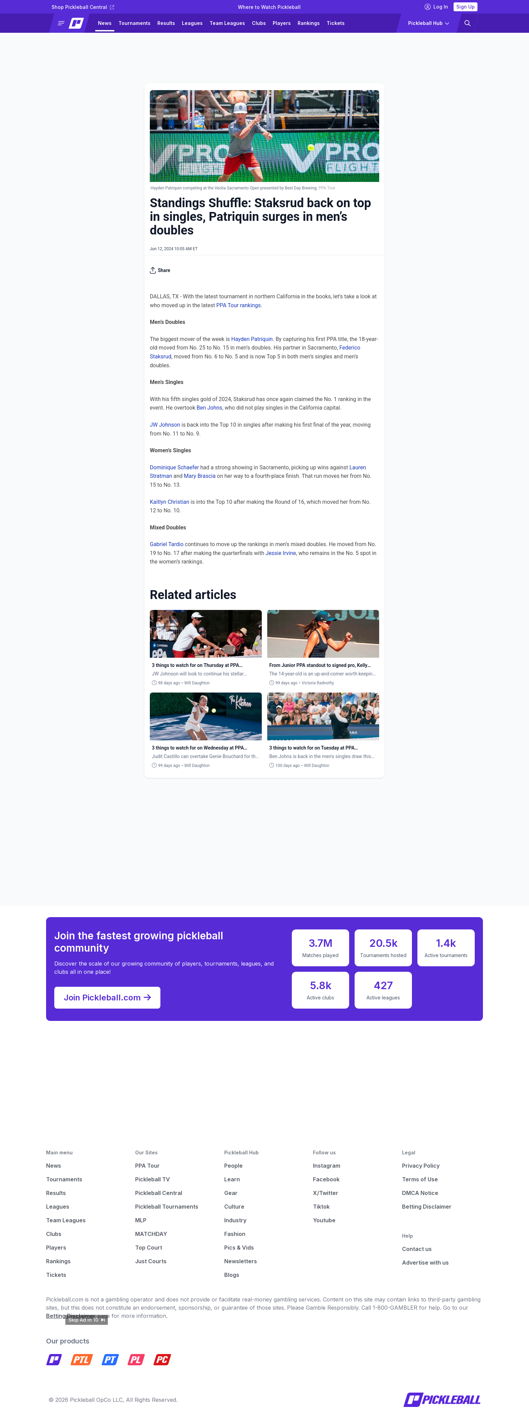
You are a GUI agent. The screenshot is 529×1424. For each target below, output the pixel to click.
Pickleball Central (158, 1193)
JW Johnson (165, 425)
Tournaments (134, 23)
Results (166, 23)
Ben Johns (209, 407)
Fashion (234, 1233)
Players (282, 23)
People (233, 1165)
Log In (436, 7)
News (105, 23)
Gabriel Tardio (167, 544)
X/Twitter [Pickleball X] (325, 1193)
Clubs (259, 23)
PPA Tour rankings (238, 305)
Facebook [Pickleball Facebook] (326, 1179)
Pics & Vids (239, 1247)
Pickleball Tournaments (166, 1206)
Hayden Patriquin (252, 339)
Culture (234, 1206)
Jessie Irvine (281, 553)
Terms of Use (420, 1179)
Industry (235, 1220)
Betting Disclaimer (427, 1206)
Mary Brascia (200, 476)
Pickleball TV (152, 1179)
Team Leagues (227, 23)
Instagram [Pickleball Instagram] (326, 1165)
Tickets (336, 23)
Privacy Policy (421, 1165)
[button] (72, 23)
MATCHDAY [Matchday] (151, 1233)
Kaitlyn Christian (169, 502)
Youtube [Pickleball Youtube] (324, 1220)
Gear (231, 1193)
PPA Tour (147, 1165)
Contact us (417, 1248)
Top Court (148, 1247)
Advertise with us (425, 1262)
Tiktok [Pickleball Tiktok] (321, 1206)
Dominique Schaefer (174, 467)
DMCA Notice (420, 1193)
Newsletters (240, 1261)
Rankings (309, 23)
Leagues (192, 23)
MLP (140, 1220)
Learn (232, 1179)
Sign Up (465, 7)
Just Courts (151, 1261)
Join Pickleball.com (107, 997)
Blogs (231, 1274)
